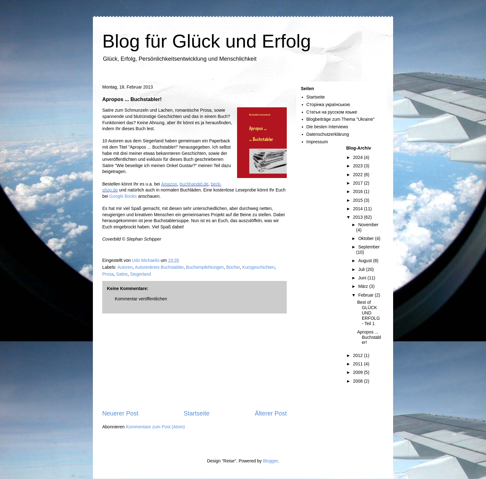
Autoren (125, 267)
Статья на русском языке (331, 112)
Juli (362, 269)
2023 (358, 165)
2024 (358, 157)
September (368, 246)
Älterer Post (271, 413)
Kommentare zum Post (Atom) (155, 426)
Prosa (108, 274)
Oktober (366, 238)
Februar (366, 295)
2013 (358, 217)
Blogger (270, 460)
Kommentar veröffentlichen (141, 298)
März (363, 286)
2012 (358, 355)
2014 (358, 208)
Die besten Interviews (327, 126)
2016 (358, 191)
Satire (122, 274)
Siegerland (140, 274)
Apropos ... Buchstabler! (369, 337)
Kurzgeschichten (258, 267)
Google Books (123, 196)
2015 (358, 200)
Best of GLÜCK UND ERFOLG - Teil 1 (368, 313)
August (365, 260)
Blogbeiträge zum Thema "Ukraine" (340, 119)
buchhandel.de (194, 183)
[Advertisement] (194, 361)
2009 (358, 372)
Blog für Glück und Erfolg (206, 41)
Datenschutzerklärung (327, 134)
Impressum (317, 141)
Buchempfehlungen (205, 267)
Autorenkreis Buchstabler (159, 267)
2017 (358, 183)
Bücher (233, 267)
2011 (358, 363)
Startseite (197, 413)
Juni (362, 277)
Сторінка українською (328, 104)
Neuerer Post (120, 413)
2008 (358, 381)
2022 (358, 174)
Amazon (169, 183)
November (368, 224)
